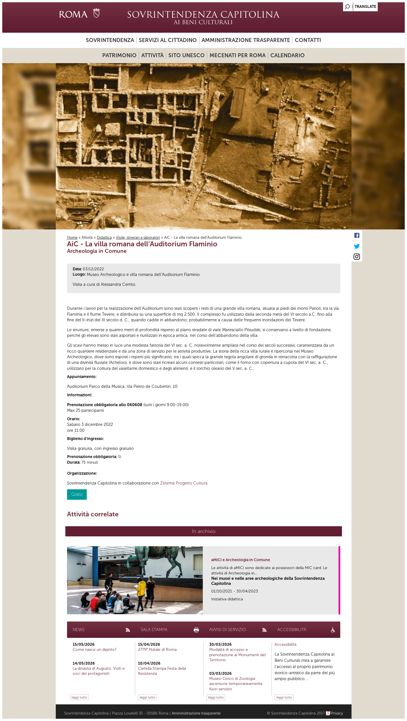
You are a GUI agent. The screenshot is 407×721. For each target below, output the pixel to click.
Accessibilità (285, 644)
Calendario (287, 55)
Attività (152, 55)
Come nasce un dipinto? (95, 649)
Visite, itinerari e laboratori (138, 237)
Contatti (308, 40)
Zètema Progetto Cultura (184, 483)
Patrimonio (119, 55)
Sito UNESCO (186, 55)
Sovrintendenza (110, 40)
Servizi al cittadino (168, 40)
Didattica (104, 237)
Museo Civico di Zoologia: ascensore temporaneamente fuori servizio (236, 683)
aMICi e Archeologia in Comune (240, 560)
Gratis (77, 494)
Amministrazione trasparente (246, 40)
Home (72, 237)
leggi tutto (79, 697)
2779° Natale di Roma (157, 649)
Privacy (337, 713)
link (336, 608)
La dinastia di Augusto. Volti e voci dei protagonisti (99, 671)
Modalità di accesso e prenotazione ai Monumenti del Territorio (237, 654)
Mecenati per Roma (238, 55)
